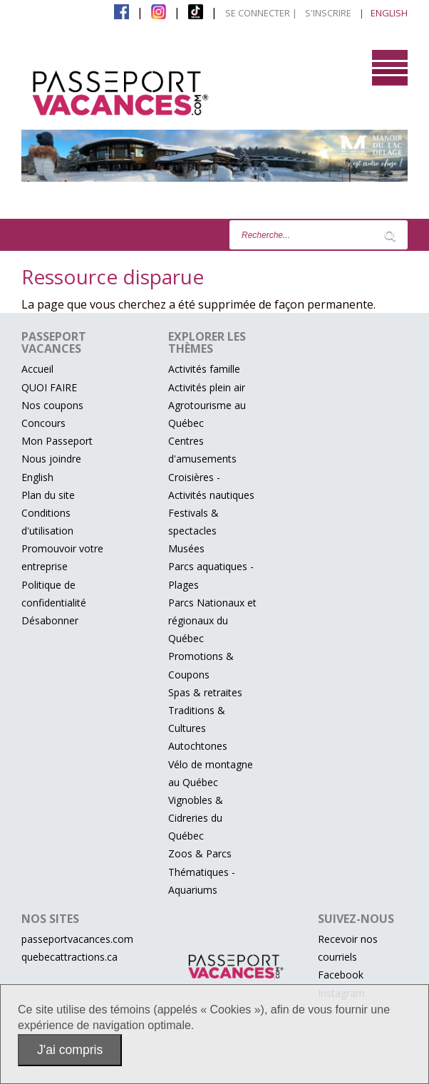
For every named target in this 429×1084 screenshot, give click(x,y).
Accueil (37, 369)
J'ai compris (70, 1050)
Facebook (340, 974)
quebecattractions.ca (69, 957)
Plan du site (48, 495)
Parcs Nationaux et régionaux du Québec (212, 620)
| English (383, 12)
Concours (43, 423)
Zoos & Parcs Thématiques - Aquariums (201, 871)
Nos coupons (52, 405)
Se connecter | (261, 12)
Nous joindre (51, 458)
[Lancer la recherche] (390, 235)
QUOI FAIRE (49, 387)
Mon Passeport (57, 441)
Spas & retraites (205, 692)
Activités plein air (206, 387)
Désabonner (49, 620)
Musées (186, 548)
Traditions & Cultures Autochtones (197, 728)
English (37, 477)
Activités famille (204, 369)
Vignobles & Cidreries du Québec (195, 817)
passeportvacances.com (77, 939)
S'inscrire (328, 12)
